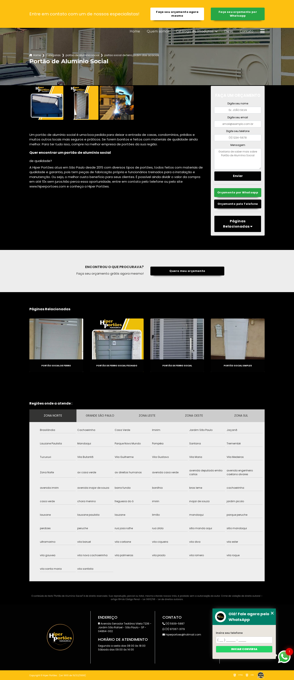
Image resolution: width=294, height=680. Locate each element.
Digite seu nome (237, 103)
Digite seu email (237, 117)
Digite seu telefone (237, 131)
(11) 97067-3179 (173, 629)
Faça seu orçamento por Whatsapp (238, 14)
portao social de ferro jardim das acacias (131, 55)
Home (135, 31)
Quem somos (158, 31)
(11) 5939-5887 (173, 623)
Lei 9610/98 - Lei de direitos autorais (163, 599)
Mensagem (237, 145)
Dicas (228, 31)
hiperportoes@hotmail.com (181, 634)
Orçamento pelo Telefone (238, 204)
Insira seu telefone (229, 633)
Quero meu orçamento (187, 271)
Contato (246, 31)
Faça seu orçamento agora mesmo (177, 14)
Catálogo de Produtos (195, 31)
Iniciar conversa (244, 649)
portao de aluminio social (82, 55)
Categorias (53, 55)
